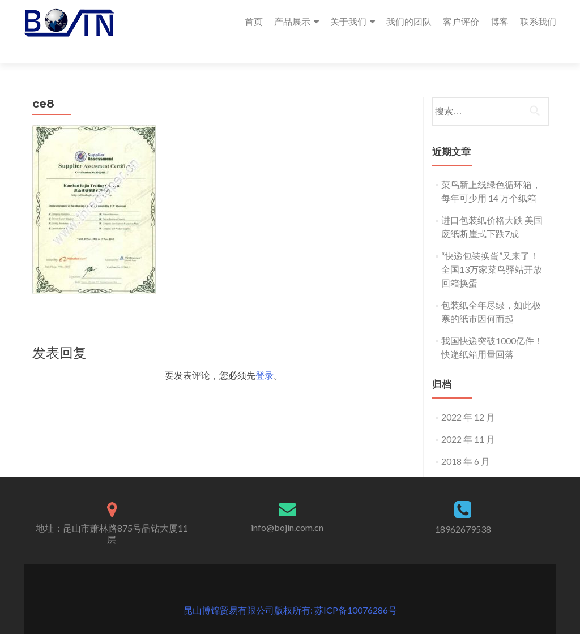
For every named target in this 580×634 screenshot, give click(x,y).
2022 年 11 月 (468, 418)
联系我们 (538, 21)
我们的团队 (409, 21)
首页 (254, 21)
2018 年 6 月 (465, 440)
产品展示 (292, 21)
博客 (500, 21)
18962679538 (463, 508)
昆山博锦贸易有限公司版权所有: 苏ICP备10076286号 (290, 589)
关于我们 (348, 21)
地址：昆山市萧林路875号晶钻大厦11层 (112, 513)
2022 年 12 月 (468, 396)
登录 (264, 354)
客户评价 (461, 21)
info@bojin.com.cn (287, 507)
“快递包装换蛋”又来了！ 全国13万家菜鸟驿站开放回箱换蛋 (491, 249)
